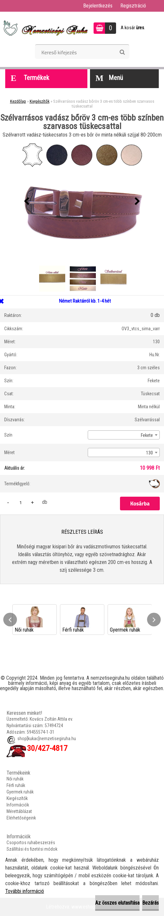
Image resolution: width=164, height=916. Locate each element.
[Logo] (45, 28)
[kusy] (20, 502)
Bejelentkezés (97, 6)
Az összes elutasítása (117, 903)
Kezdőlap (18, 101)
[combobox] (124, 434)
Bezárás (150, 903)
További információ (24, 891)
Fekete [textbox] (147, 435)
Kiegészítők (40, 101)
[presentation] (27, 201)
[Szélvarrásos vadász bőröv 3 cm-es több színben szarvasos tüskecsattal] (82, 201)
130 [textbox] (149, 452)
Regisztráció (133, 6)
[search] (122, 52)
